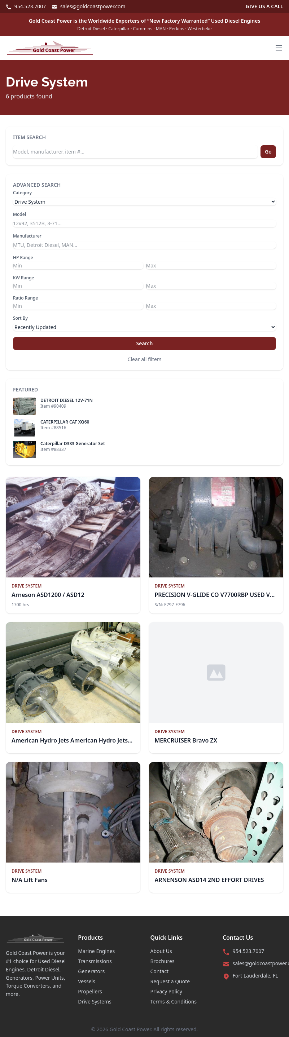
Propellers (90, 991)
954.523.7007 (26, 6)
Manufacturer (27, 236)
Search (144, 343)
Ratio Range (25, 298)
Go (268, 151)
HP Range (23, 258)
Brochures (162, 961)
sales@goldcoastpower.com (88, 6)
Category (22, 193)
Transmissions (94, 961)
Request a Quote (170, 981)
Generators (91, 971)
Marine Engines (96, 951)
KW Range (23, 278)
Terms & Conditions (173, 1001)
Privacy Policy (166, 991)
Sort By (20, 318)
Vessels (86, 981)
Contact (159, 971)
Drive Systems (94, 1001)
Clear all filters (145, 359)
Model (19, 214)
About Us (161, 951)
